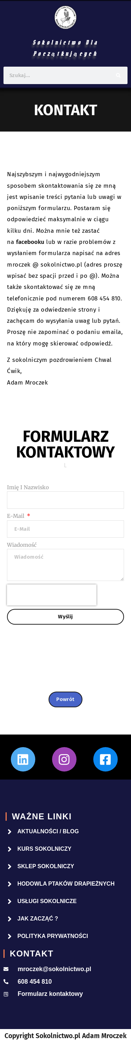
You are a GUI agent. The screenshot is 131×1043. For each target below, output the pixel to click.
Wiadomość (22, 545)
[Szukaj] (118, 75)
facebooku (30, 242)
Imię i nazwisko (28, 487)
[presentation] (51, 594)
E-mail (16, 516)
